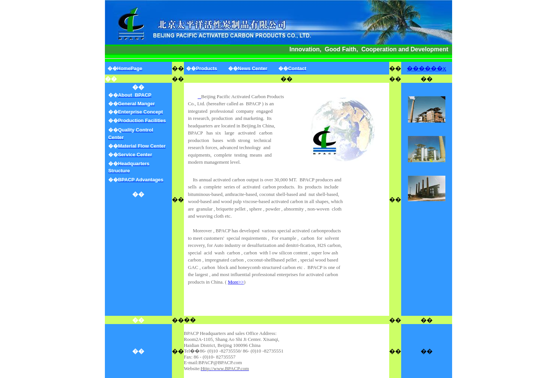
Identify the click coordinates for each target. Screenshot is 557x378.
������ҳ (426, 68)
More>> (236, 282)
